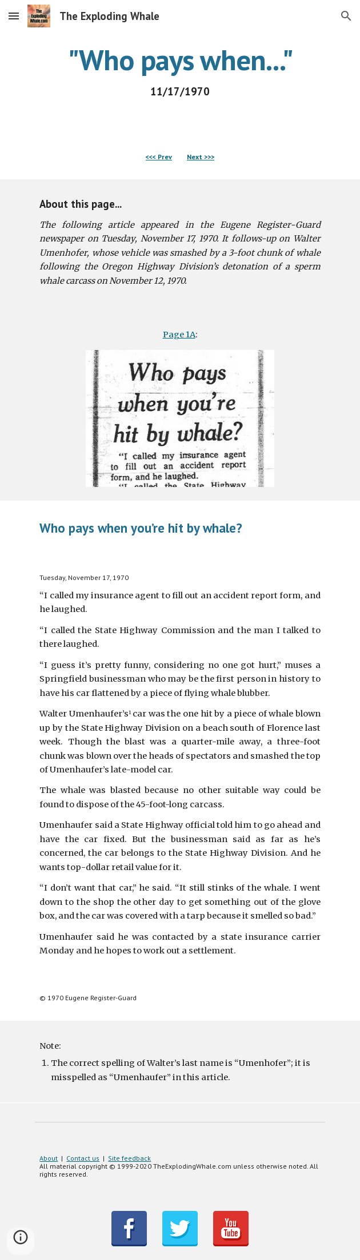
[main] (180, 71)
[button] (13, 15)
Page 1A (179, 334)
